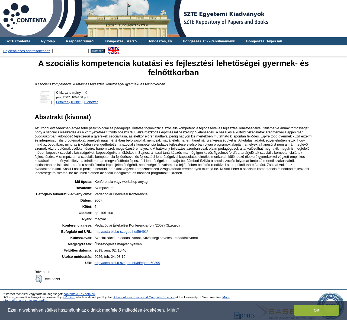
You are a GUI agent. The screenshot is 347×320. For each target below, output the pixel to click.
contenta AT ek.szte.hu (79, 294)
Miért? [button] (173, 310)
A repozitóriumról (80, 41)
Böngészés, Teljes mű (264, 41)
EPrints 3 (69, 297)
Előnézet (91, 102)
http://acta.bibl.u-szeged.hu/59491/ (121, 232)
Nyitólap (48, 41)
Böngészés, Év (159, 41)
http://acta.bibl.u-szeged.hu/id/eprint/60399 (127, 263)
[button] (39, 279)
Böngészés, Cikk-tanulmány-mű (209, 41)
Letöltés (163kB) (68, 102)
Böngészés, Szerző (121, 41)
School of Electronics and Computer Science (144, 297)
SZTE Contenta (17, 41)
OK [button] (317, 310)
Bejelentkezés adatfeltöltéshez (26, 51)
